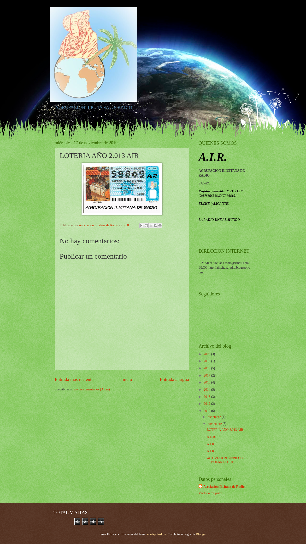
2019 (207, 361)
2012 (207, 403)
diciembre (215, 417)
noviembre (215, 424)
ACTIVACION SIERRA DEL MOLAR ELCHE (227, 460)
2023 (207, 354)
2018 (207, 368)
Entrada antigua (174, 379)
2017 (207, 375)
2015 (207, 382)
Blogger (201, 534)
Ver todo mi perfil (210, 493)
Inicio (126, 379)
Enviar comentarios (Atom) (91, 389)
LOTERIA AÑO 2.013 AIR (225, 430)
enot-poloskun (156, 534)
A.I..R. (211, 437)
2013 (207, 397)
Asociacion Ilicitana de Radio (224, 486)
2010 (207, 411)
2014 (207, 389)
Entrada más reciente (74, 379)
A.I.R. (211, 444)
